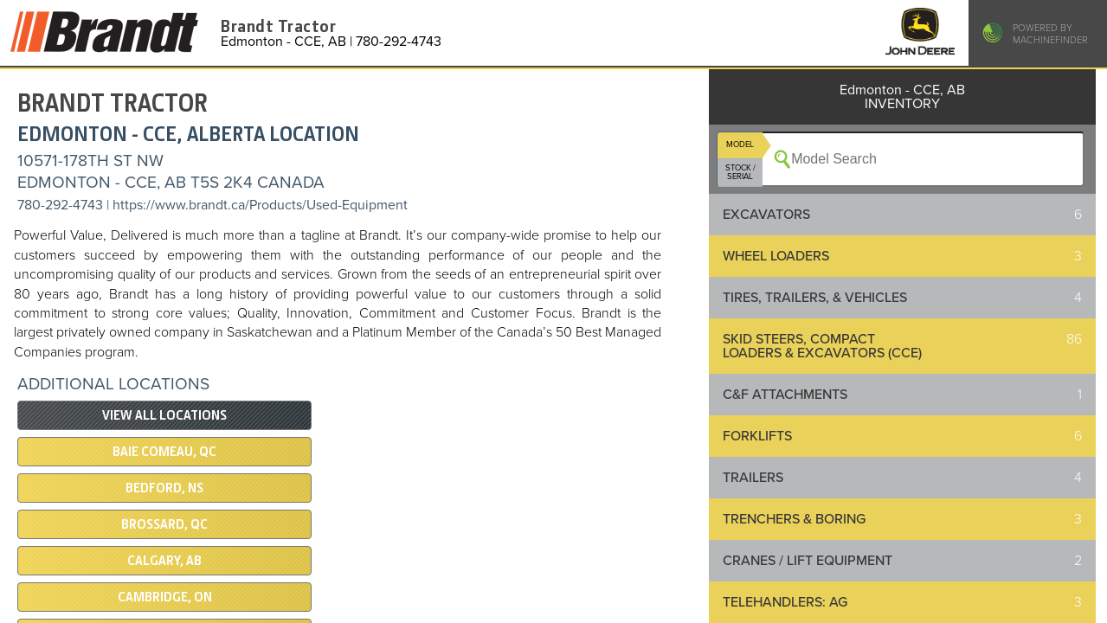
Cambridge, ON (165, 597)
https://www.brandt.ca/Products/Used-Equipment (260, 205)
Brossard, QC (164, 524)
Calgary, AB (164, 561)
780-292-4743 (60, 205)
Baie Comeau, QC (164, 452)
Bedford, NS (164, 488)
